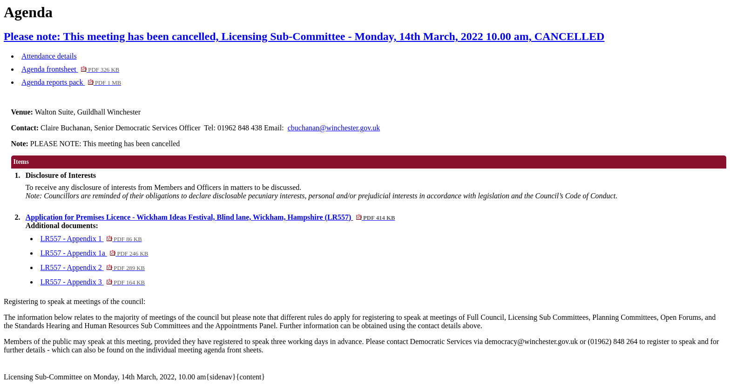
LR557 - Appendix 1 (91, 239)
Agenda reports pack (71, 82)
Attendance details (49, 56)
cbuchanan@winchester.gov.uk (334, 128)
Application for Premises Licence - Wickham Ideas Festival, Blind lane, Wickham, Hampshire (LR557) (210, 217)
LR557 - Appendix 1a (95, 253)
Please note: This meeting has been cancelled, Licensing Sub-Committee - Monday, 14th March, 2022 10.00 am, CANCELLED (304, 36)
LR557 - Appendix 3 (93, 282)
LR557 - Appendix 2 (93, 267)
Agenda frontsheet (70, 69)
